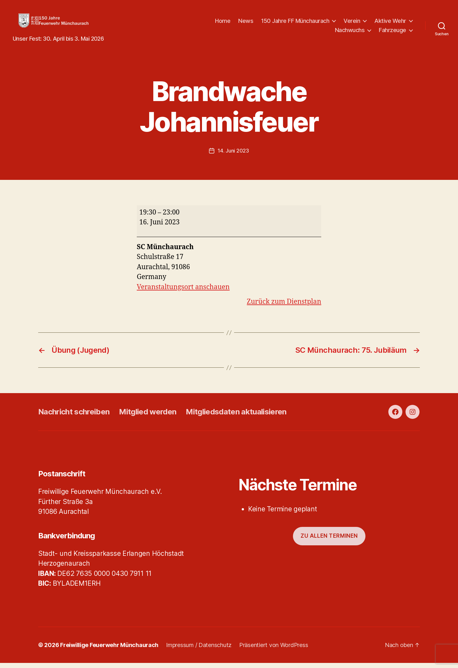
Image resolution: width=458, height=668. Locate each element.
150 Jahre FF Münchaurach (295, 23)
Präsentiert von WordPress (273, 650)
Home (222, 23)
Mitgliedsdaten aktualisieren (236, 417)
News (245, 23)
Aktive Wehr (390, 23)
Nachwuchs (350, 32)
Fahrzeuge (392, 32)
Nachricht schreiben (73, 417)
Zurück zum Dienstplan (284, 307)
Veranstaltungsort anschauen (183, 292)
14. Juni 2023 (233, 156)
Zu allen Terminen (329, 541)
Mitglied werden (147, 417)
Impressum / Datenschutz (199, 650)
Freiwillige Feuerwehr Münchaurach (109, 650)
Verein (352, 23)
